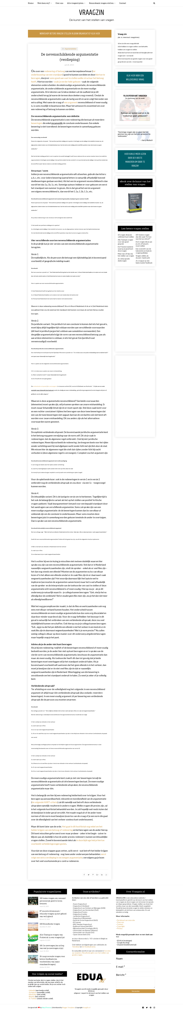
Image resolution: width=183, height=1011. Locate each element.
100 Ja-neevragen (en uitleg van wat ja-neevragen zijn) (52, 946)
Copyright (121, 926)
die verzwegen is (52, 386)
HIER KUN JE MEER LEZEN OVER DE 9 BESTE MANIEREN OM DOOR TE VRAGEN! (135, 160)
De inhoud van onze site (126, 920)
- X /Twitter (32, 999)
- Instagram (32, 992)
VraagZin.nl (86, 1007)
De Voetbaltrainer (88, 947)
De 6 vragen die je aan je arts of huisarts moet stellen (144, 244)
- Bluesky (31, 996)
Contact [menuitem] (122, 3)
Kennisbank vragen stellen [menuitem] (101, 3)
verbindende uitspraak (40, 386)
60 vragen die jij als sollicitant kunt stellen (126, 236)
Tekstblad (76, 947)
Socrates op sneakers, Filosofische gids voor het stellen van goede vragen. (91, 953)
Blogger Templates (68, 1007)
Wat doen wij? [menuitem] (43, 3)
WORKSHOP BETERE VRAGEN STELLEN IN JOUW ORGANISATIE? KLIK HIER (70, 34)
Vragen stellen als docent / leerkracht (143, 257)
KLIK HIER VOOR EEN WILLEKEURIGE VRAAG (135, 78)
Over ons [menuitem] (59, 3)
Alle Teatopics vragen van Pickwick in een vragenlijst (52, 936)
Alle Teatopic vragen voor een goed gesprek (125, 242)
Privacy (120, 928)
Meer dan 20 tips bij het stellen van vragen (126, 255)
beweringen (36, 123)
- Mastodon (32, 994)
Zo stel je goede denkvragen (124, 260)
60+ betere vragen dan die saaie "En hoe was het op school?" (143, 237)
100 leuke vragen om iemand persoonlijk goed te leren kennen (53, 901)
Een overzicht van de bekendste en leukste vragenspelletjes (143, 251)
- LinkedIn (31, 990)
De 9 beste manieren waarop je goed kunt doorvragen (125, 249)
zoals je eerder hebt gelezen (67, 81)
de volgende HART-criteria (44, 802)
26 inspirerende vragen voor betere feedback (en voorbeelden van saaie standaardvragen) (52, 960)
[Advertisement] (135, 311)
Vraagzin (91, 13)
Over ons (120, 922)
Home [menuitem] (31, 3)
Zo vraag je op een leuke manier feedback (144, 262)
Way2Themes (46, 1007)
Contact (120, 924)
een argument (70, 102)
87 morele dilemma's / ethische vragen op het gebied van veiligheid (53, 914)
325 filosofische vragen (50, 924)
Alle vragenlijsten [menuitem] (75, 3)
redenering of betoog (54, 71)
